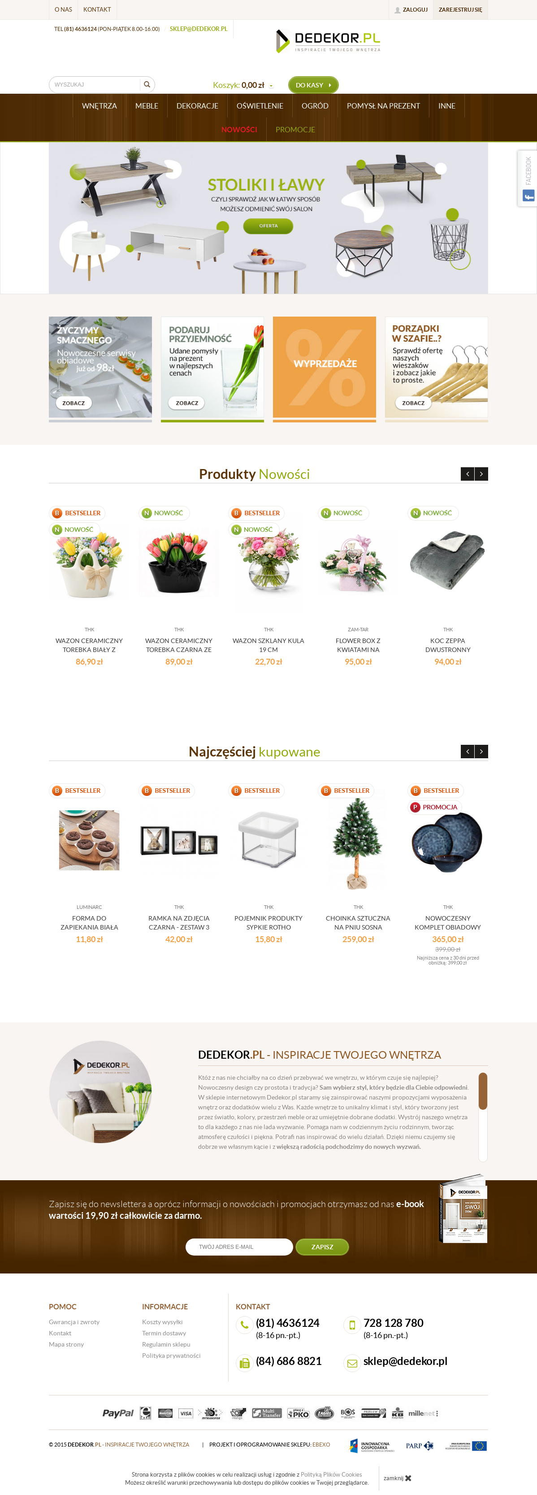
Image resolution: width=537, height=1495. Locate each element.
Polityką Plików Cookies (331, 1474)
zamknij (398, 1477)
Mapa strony (66, 1344)
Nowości (239, 130)
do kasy (313, 85)
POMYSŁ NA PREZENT (383, 106)
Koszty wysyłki (162, 1322)
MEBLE (146, 106)
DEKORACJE (197, 106)
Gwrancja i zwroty (74, 1322)
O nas (63, 9)
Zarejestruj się (460, 10)
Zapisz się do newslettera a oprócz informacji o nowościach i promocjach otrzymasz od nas (236, 1210)
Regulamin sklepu (166, 1344)
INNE (446, 106)
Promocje (295, 130)
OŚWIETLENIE (260, 106)
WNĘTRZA (99, 106)
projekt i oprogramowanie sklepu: (269, 1444)
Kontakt (97, 9)
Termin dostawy (164, 1333)
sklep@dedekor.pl (199, 29)
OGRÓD (315, 106)
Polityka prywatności (171, 1355)
